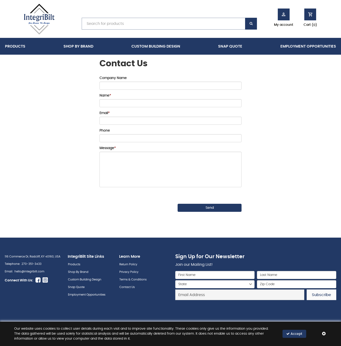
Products (15, 46)
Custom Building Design (155, 46)
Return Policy (128, 264)
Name (105, 95)
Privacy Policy (129, 272)
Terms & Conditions (133, 279)
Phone (104, 130)
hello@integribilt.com (29, 271)
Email (104, 113)
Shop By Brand (78, 46)
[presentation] (135, 203)
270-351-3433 (31, 263)
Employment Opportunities (308, 46)
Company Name (113, 78)
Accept (294, 334)
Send (210, 207)
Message (107, 148)
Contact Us (127, 287)
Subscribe (321, 295)
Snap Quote (230, 46)
